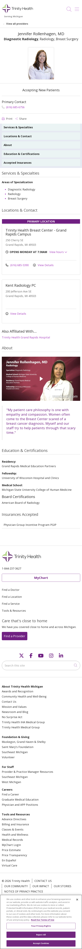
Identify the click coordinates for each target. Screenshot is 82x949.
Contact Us (9, 701)
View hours (58, 252)
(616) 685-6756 (13, 107)
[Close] (77, 902)
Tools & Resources (14, 610)
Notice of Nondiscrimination (26, 897)
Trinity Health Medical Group (21, 727)
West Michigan (11, 782)
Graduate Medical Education (20, 799)
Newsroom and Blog (15, 712)
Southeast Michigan (15, 752)
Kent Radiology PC (21, 285)
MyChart (41, 578)
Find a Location (12, 597)
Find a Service (11, 603)
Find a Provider (14, 636)
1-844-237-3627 (11, 568)
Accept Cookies (41, 945)
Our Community (16, 886)
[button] (77, 8)
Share (21, 118)
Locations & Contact (18, 136)
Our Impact (40, 886)
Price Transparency (14, 855)
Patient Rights (63, 897)
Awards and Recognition (17, 691)
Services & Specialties (18, 127)
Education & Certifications (21, 154)
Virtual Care (9, 865)
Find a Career (10, 794)
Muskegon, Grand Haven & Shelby (24, 742)
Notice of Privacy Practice (23, 891)
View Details (43, 265)
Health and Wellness (15, 834)
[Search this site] (41, 665)
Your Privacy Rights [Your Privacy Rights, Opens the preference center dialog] (41, 928)
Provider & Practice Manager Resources (27, 772)
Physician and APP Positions (20, 804)
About (8, 145)
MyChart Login (11, 845)
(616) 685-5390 (17, 265)
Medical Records (12, 840)
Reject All (41, 937)
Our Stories (62, 886)
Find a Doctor (10, 590)
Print (7, 118)
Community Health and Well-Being (24, 696)
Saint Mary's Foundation (17, 747)
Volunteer (8, 757)
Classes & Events (12, 829)
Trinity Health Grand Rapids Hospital (26, 337)
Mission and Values (14, 707)
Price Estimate (11, 850)
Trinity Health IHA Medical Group (23, 722)
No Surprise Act (12, 717)
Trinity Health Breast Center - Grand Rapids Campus (36, 232)
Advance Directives (14, 819)
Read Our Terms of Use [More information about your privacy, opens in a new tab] (42, 922)
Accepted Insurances (17, 162)
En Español (9, 860)
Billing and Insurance (15, 824)
